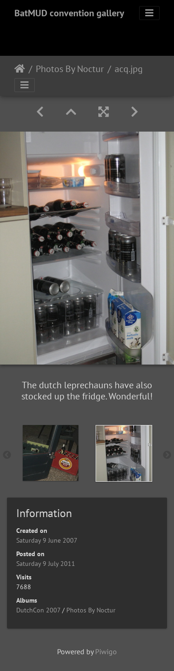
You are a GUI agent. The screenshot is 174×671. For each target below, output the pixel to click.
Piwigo (106, 651)
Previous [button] (7, 455)
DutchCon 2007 (38, 610)
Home (19, 69)
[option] (50, 453)
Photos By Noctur (70, 69)
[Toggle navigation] (149, 13)
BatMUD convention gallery (69, 13)
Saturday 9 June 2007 (46, 540)
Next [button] (167, 455)
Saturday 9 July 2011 (45, 563)
